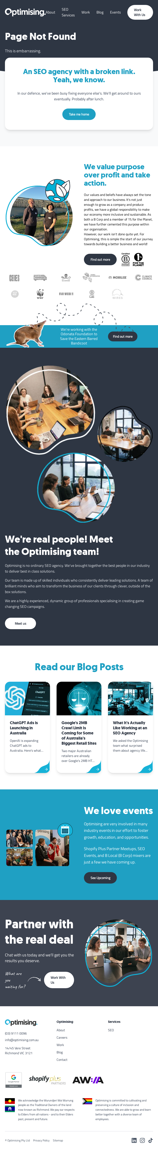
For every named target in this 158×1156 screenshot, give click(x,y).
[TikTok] (150, 1140)
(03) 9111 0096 (16, 1033)
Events (115, 12)
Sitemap (58, 1140)
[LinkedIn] (134, 1140)
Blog (99, 12)
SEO (111, 1030)
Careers (62, 1037)
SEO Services (68, 12)
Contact (62, 1059)
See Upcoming (100, 877)
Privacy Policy (41, 1140)
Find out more (100, 259)
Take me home (79, 114)
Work (85, 12)
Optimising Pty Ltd (18, 1140)
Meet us (20, 623)
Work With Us (139, 12)
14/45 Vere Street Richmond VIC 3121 (19, 1050)
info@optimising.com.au (22, 1039)
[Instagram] (142, 1140)
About (50, 12)
